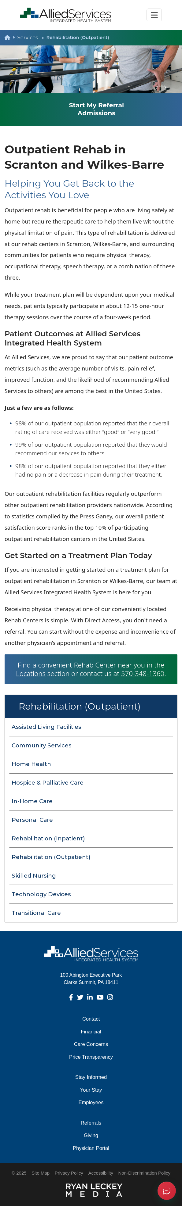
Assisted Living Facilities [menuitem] (46, 726)
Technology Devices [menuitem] (41, 894)
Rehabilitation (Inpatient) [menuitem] (48, 838)
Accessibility (100, 1173)
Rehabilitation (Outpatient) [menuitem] (51, 857)
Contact (91, 1019)
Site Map (41, 1173)
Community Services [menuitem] (42, 745)
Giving (91, 1135)
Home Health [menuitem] (31, 764)
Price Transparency (91, 1057)
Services (30, 37)
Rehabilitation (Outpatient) (80, 706)
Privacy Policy (69, 1173)
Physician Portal (91, 1148)
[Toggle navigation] (154, 15)
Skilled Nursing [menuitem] (34, 875)
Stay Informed (91, 1077)
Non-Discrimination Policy (144, 1173)
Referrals (91, 1123)
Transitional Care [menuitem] (36, 912)
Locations (31, 673)
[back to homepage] (11, 37)
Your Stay (91, 1090)
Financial (91, 1032)
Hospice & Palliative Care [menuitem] (48, 782)
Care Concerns (91, 1044)
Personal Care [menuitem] (32, 819)
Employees (90, 1102)
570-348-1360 (142, 673)
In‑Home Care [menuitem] (32, 801)
